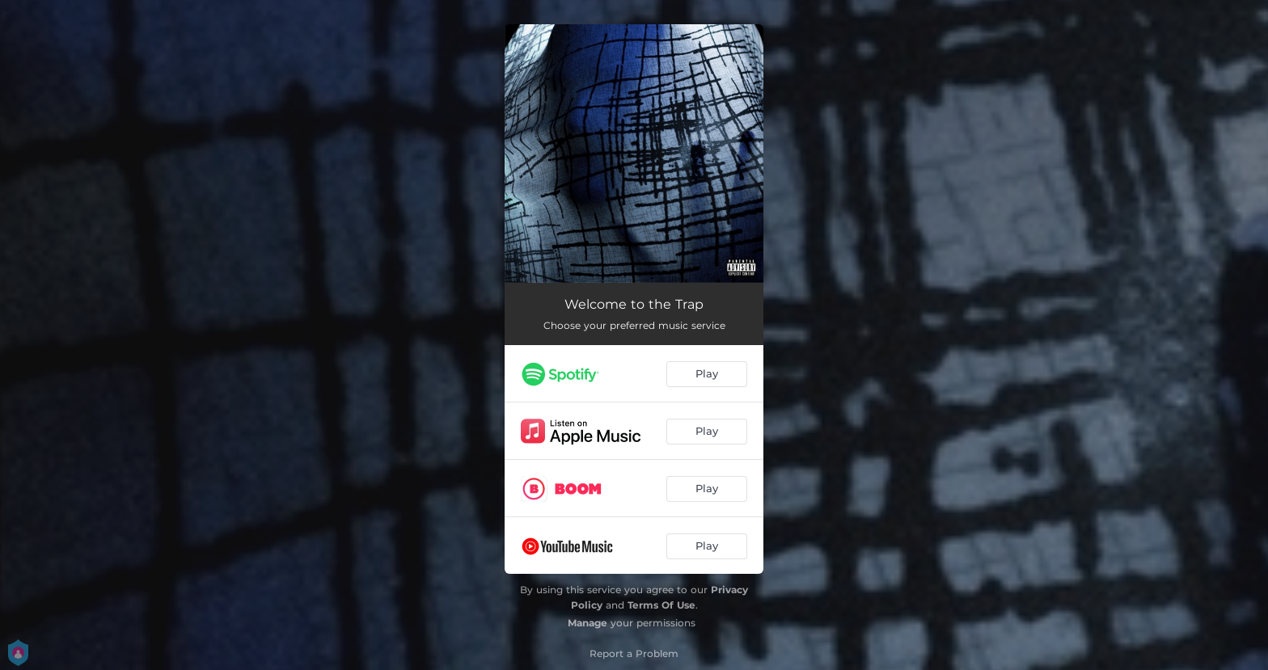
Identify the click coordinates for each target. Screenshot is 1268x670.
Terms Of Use (661, 605)
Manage (587, 623)
